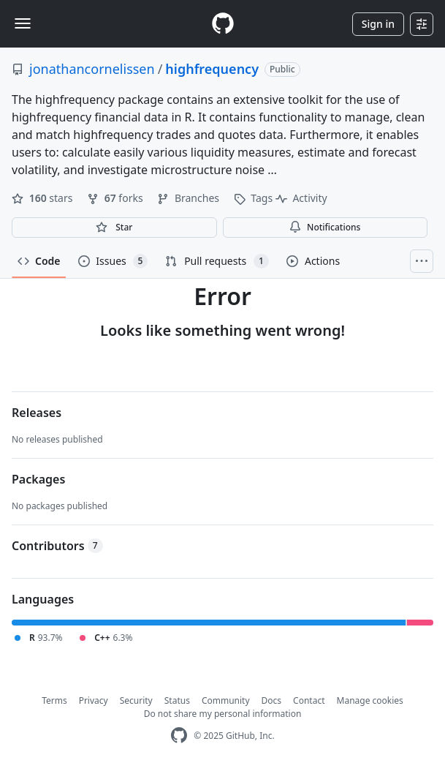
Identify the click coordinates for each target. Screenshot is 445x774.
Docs (272, 700)
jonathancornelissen (92, 69)
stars (43, 198)
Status (177, 700)
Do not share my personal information (223, 713)
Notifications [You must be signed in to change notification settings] (324, 227)
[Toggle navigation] (23, 23)
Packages (38, 479)
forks (116, 198)
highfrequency (212, 69)
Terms (54, 700)
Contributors (57, 546)
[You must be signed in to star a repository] (114, 227)
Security (136, 700)
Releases (36, 413)
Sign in (378, 24)
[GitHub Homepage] (179, 735)
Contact (308, 700)
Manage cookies (370, 700)
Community (226, 700)
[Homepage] (223, 24)
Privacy (93, 700)
